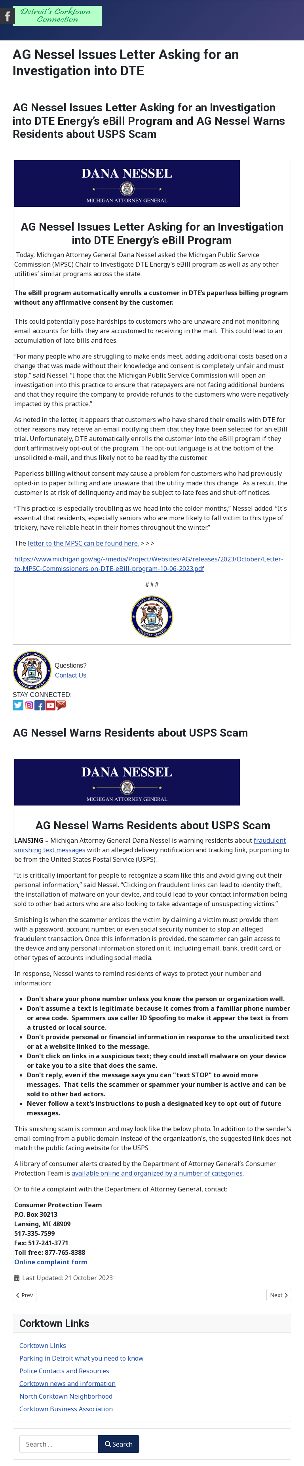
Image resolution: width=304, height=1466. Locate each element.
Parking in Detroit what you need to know (81, 1358)
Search (119, 1444)
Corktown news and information (67, 1383)
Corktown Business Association (66, 1409)
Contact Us (70, 675)
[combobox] (59, 1444)
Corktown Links (42, 1345)
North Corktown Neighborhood (65, 1396)
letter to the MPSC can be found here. (83, 543)
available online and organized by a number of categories (157, 1173)
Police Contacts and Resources (64, 1371)
